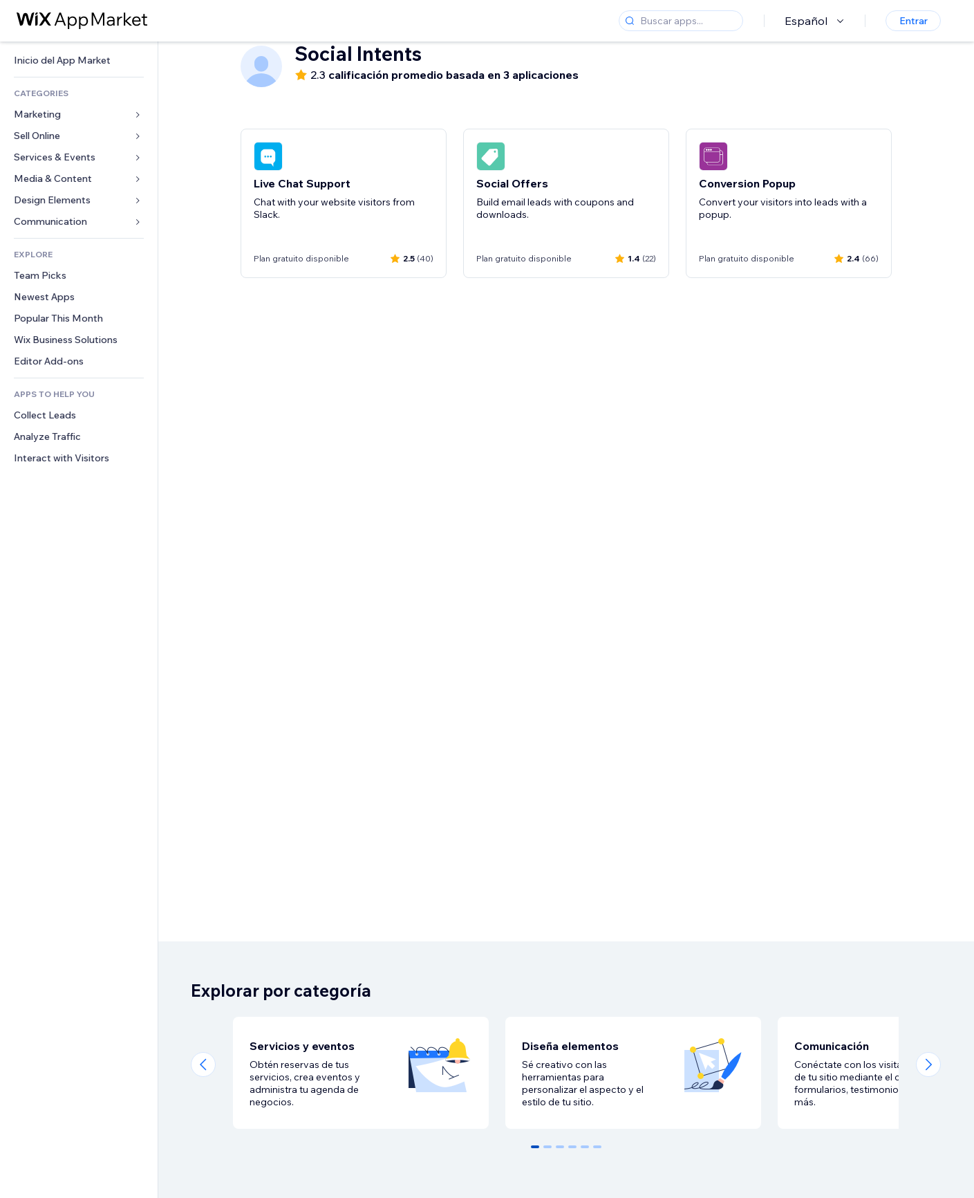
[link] (79, 60)
